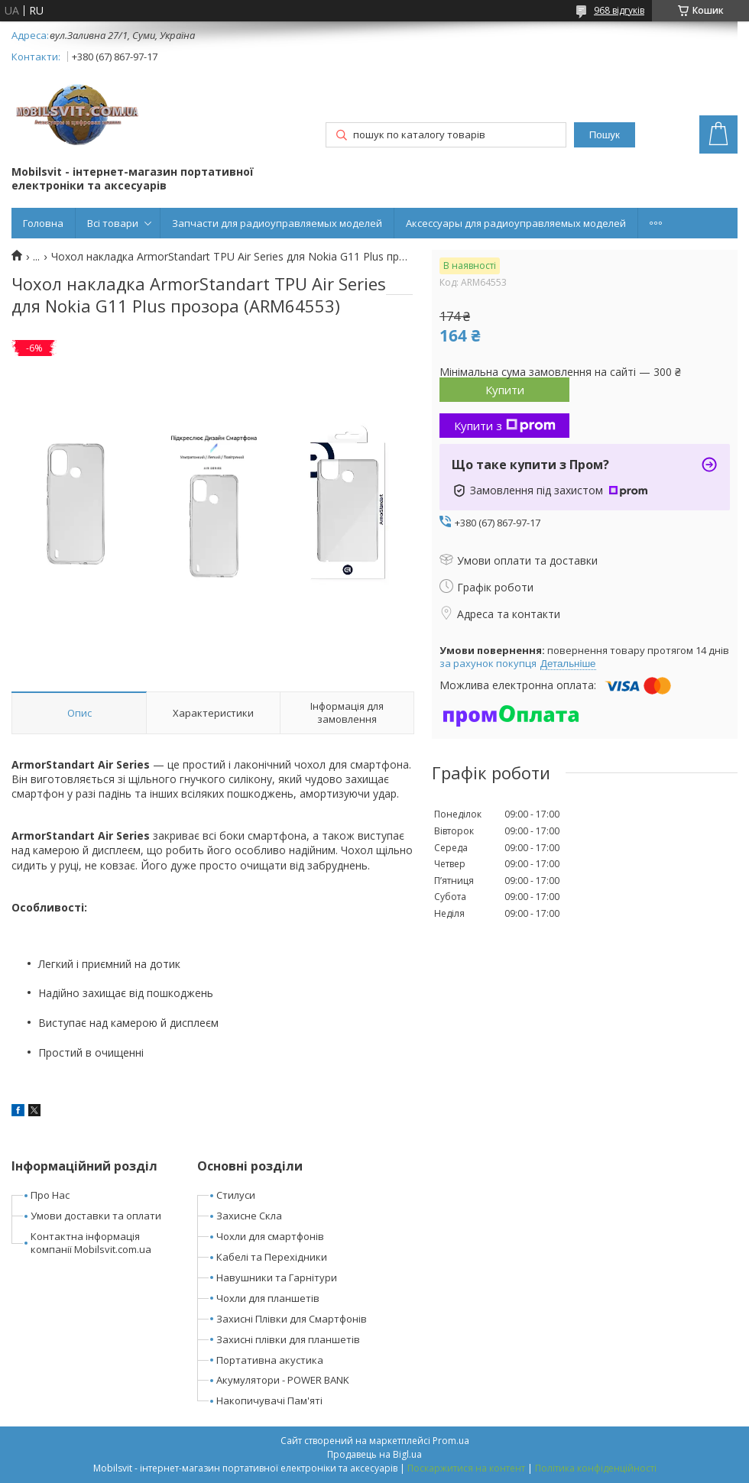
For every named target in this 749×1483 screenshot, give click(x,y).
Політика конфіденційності (596, 1468)
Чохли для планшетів (267, 1298)
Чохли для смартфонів (270, 1236)
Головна (43, 223)
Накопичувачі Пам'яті (269, 1400)
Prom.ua (451, 1440)
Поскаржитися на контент (466, 1468)
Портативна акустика (269, 1360)
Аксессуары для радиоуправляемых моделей (516, 223)
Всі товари (112, 223)
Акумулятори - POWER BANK (282, 1380)
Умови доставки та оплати (96, 1215)
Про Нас (50, 1195)
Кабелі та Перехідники (271, 1257)
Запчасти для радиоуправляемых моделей (277, 223)
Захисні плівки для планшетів (288, 1339)
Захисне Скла (249, 1215)
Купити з (505, 425)
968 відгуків (619, 10)
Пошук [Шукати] (604, 135)
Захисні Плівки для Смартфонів (291, 1319)
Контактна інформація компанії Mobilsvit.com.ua (91, 1242)
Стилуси (235, 1195)
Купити (504, 389)
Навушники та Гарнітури (276, 1277)
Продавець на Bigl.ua (374, 1454)
